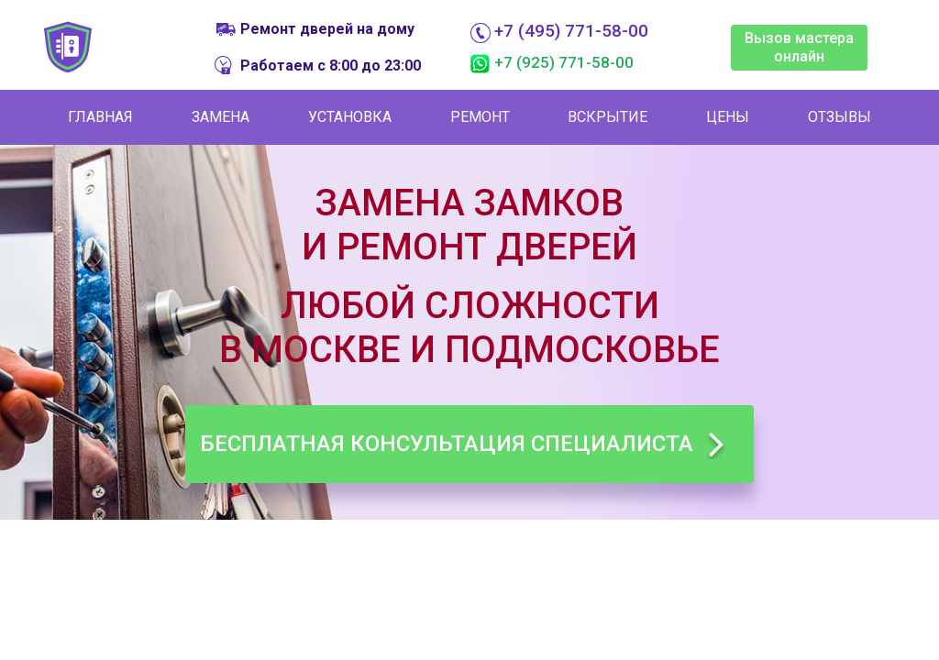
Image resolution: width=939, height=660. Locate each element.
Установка (350, 117)
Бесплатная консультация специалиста (446, 443)
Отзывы (839, 117)
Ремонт (480, 117)
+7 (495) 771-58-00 (571, 31)
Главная (100, 117)
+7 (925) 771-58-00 (564, 62)
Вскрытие (607, 117)
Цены (727, 117)
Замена (220, 117)
